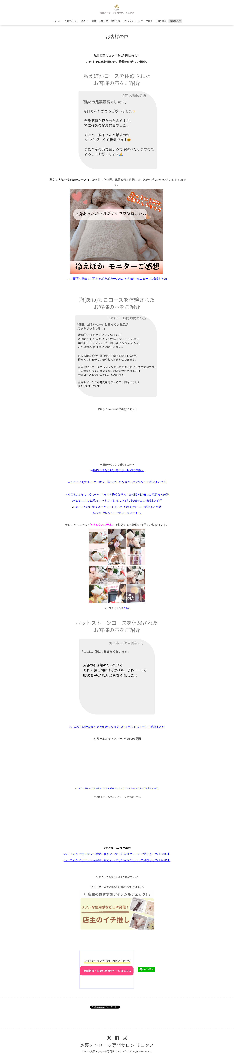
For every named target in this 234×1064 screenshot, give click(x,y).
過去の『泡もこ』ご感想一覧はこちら (117, 513)
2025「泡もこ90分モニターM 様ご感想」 (118, 470)
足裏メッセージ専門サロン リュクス (117, 1045)
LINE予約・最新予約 (110, 21)
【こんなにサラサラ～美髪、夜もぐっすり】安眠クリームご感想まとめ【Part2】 (118, 860)
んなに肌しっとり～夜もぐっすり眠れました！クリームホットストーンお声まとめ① (118, 788)
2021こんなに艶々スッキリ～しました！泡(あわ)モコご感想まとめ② (118, 507)
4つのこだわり (70, 21)
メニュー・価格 (89, 21)
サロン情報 (161, 21)
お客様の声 (175, 21)
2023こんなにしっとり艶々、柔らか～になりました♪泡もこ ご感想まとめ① (118, 482)
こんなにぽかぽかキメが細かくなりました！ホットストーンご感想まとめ (118, 726)
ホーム (57, 21)
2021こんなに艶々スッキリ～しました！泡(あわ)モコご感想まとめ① (119, 500)
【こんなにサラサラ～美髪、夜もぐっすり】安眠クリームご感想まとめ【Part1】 (118, 854)
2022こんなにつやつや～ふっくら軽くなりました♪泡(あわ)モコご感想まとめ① (119, 494)
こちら (126, 608)
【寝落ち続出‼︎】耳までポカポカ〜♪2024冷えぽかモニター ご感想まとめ (118, 278)
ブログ (149, 21)
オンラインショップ (133, 21)
